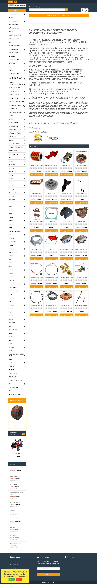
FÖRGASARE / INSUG (17, 74)
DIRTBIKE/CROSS (17, 144)
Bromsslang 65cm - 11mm (51, 277)
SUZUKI (17, 340)
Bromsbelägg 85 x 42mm (36, 221)
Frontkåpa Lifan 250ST (16, 502)
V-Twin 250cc (13, 468)
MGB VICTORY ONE (17, 284)
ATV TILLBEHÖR (17, 21)
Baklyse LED (51, 249)
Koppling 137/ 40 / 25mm (66, 305)
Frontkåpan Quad (66, 193)
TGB (17, 351)
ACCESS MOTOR (17, 154)
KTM (17, 263)
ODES (17, 294)
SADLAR (11, 115)
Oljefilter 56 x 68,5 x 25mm (36, 165)
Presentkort (13, 391)
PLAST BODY (17, 109)
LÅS (10, 42)
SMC (17, 333)
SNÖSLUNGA (13, 373)
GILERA (11, 224)
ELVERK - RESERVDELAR (16, 147)
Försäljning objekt (15, 394)
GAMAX (17, 217)
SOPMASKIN (12, 377)
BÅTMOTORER (13, 24)
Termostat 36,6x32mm (81, 277)
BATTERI (17, 32)
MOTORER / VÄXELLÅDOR (17, 102)
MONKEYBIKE (13, 150)
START (17, 119)
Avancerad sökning (34, 7)
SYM (17, 344)
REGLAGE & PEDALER (17, 112)
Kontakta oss (13, 561)
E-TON (17, 214)
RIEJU (17, 312)
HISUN (17, 235)
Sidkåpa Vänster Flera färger (51, 165)
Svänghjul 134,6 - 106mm (81, 165)
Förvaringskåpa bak (15, 543)
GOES (17, 228)
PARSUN (17, 384)
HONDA (17, 238)
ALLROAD (17, 165)
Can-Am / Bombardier (17, 193)
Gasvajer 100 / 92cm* (81, 193)
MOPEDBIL (17, 366)
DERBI (17, 207)
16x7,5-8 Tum (17, 423)
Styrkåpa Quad (66, 221)
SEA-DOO (17, 323)
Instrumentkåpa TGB (36, 249)
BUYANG (17, 189)
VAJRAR (17, 140)
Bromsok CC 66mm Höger (66, 249)
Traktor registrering (15, 568)
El (17, 67)
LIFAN (17, 270)
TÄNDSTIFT (17, 137)
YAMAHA (17, 363)
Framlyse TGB (81, 221)
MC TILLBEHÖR (13, 387)
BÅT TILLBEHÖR (14, 28)
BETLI (17, 186)
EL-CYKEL (12, 370)
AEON (17, 161)
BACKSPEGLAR (13, 52)
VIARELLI (17, 359)
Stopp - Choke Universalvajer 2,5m (81, 305)
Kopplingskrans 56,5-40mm (51, 305)
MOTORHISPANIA (17, 287)
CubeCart (52, 582)
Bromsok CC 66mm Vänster (81, 249)
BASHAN (17, 175)
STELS (17, 337)
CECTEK (17, 196)
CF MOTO (17, 200)
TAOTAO (17, 347)
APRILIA (11, 168)
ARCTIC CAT (17, 172)
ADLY (17, 158)
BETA (17, 182)
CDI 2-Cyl (12, 511)
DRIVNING (17, 63)
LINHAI (17, 273)
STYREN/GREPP (17, 126)
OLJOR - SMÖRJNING (15, 35)
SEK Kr (11, 1)
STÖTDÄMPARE (17, 123)
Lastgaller (12, 527)
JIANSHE (17, 245)
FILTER (17, 70)
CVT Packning (51, 221)
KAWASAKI (17, 249)
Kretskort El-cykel (66, 165)
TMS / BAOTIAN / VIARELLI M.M (17, 355)
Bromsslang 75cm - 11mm (36, 277)
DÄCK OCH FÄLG (17, 39)
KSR (17, 259)
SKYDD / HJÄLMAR (17, 46)
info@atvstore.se (40, 55)
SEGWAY (17, 326)
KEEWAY (17, 256)
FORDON (17, 17)
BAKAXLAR (12, 56)
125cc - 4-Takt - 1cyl (15, 476)
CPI (17, 203)
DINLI (17, 210)
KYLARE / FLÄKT (17, 91)
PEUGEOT (17, 298)
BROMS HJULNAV (17, 60)
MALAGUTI (17, 280)
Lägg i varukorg (36, 174)
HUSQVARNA (17, 242)
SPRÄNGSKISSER (17, 14)
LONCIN (17, 277)
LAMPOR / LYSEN (17, 95)
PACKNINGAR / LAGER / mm (17, 105)
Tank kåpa (12, 535)
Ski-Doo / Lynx (13, 329)
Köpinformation (14, 564)
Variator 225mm (51, 193)
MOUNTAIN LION (17, 291)
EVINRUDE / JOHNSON (15, 380)
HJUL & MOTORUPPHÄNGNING (17, 83)
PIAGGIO (17, 305)
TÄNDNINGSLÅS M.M (15, 133)
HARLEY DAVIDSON (17, 231)
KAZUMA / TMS (17, 252)
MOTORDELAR (17, 98)
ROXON (17, 316)
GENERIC (17, 221)
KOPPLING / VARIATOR (17, 88)
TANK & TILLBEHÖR (17, 130)
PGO (17, 301)
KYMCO (17, 266)
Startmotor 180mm (15, 519)
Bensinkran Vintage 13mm (66, 277)
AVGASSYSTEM (17, 49)
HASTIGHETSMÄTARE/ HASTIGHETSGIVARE (17, 78)
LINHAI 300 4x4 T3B (17, 453)
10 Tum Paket (13, 484)
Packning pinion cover (36, 305)
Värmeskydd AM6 (36, 193)
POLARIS (17, 308)
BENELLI (17, 179)
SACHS (17, 319)
